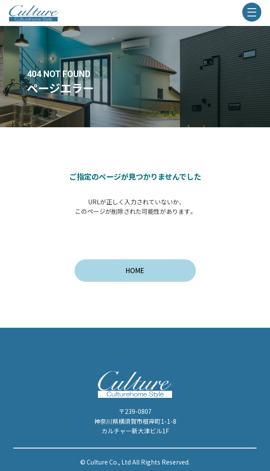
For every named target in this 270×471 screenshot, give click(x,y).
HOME (135, 270)
